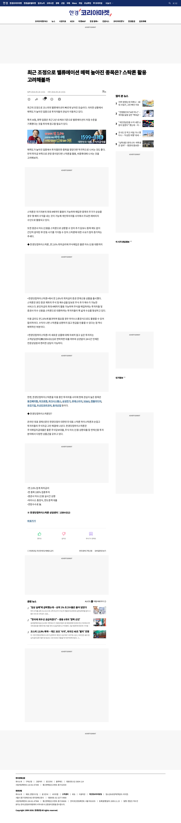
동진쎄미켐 (32, 401)
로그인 (175, 3)
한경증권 (131, 21)
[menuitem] (29, 99)
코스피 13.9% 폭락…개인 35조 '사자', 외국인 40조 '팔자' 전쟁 (59, 631)
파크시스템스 (55, 401)
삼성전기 (66, 401)
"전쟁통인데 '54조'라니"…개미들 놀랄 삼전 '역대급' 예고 (129, 115)
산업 (63, 3)
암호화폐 (142, 21)
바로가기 (31, 521)
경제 (57, 3)
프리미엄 (98, 3)
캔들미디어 (96, 401)
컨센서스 (105, 21)
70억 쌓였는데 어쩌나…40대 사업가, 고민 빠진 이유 (129, 103)
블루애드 (59, 781)
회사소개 (19, 781)
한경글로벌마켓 (30, 3)
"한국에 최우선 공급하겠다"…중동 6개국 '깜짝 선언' (55, 619)
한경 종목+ (94, 21)
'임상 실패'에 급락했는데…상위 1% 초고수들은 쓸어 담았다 (58, 607)
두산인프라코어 (44, 405)
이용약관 (82, 794)
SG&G (86, 401)
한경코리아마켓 (16, 3)
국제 (68, 3)
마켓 (82, 21)
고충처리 (39, 781)
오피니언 (50, 3)
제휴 (27, 794)
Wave (74, 3)
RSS (73, 794)
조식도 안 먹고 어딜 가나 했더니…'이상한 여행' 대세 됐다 (129, 135)
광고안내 (49, 781)
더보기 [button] (108, 3)
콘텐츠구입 (34, 794)
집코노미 (41, 3)
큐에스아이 (77, 401)
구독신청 (29, 781)
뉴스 (53, 21)
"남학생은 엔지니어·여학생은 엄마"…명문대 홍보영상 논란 (129, 145)
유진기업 (31, 405)
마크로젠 (43, 401)
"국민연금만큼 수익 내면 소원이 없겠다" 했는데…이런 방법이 (129, 125)
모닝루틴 (87, 3)
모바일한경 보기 (100, 550)
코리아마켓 (41, 21)
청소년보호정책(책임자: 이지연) (117, 794)
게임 (80, 3)
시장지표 (62, 21)
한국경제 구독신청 (85, 550)
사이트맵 (55, 794)
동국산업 (57, 405)
